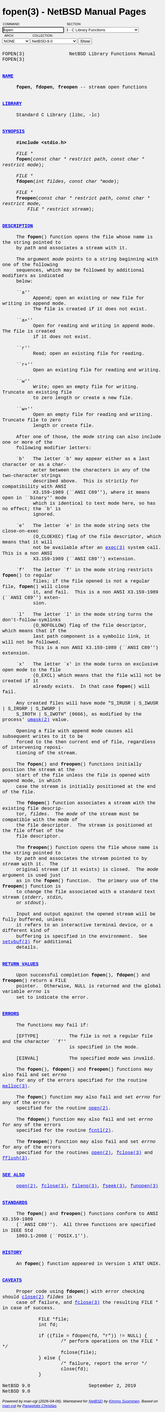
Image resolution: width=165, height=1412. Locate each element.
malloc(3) (14, 1086)
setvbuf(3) (16, 942)
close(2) (33, 1297)
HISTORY (12, 1252)
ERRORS (10, 1014)
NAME (7, 76)
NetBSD (96, 1401)
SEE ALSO (13, 1175)
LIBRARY (12, 104)
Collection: (42, 35)
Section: (75, 24)
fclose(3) (129, 1153)
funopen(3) (144, 1186)
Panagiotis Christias (39, 1406)
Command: (13, 24)
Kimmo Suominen (124, 1401)
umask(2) (38, 720)
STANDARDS (14, 1203)
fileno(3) (84, 1186)
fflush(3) (14, 1158)
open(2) (98, 1108)
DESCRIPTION (17, 226)
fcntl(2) (100, 1130)
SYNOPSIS (13, 131)
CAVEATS (12, 1280)
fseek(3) (114, 1186)
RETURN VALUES (20, 964)
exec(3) (115, 548)
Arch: (11, 35)
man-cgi (9, 1406)
